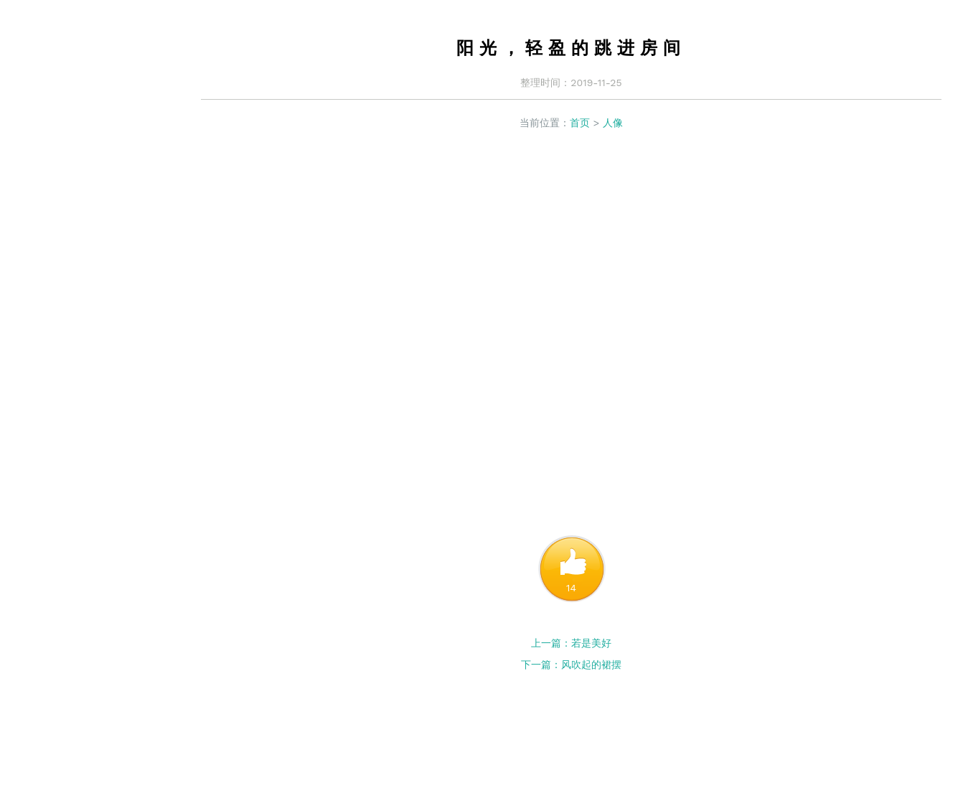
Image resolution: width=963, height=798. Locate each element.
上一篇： (551, 643)
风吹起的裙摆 (591, 664)
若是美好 (591, 643)
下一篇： (541, 664)
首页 (580, 122)
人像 (613, 122)
